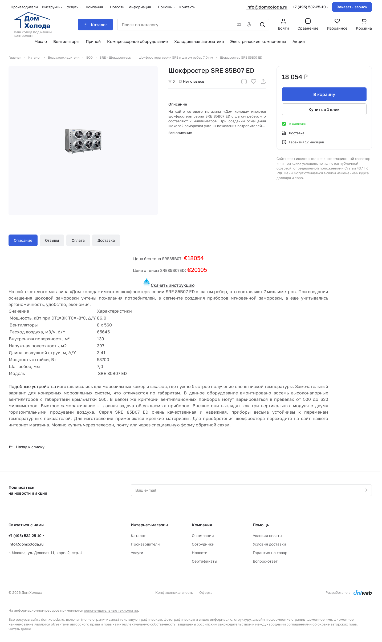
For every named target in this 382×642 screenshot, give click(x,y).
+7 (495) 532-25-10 (309, 7)
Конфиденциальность (174, 592)
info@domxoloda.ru (266, 7)
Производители (145, 544)
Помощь (261, 524)
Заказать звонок (352, 7)
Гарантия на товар (270, 552)
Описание (23, 240)
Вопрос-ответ (265, 561)
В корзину (324, 94)
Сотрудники (203, 544)
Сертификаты (204, 561)
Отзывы (52, 240)
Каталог (138, 535)
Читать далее (20, 629)
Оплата (78, 240)
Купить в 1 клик (324, 109)
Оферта (205, 592)
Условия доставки (269, 544)
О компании (203, 535)
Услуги (137, 552)
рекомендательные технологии (111, 610)
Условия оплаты (267, 535)
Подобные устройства (32, 386)
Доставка (106, 240)
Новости (200, 552)
